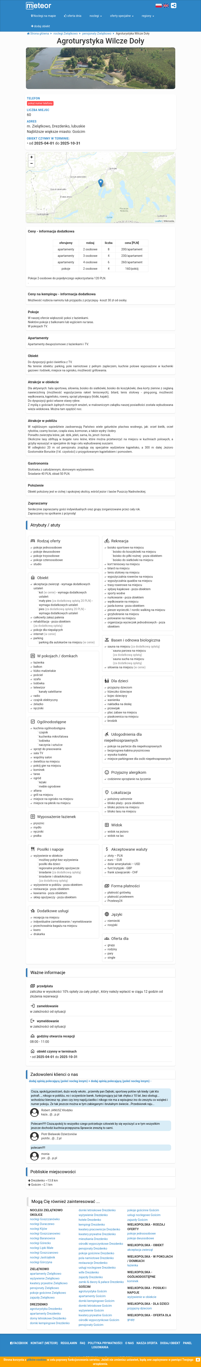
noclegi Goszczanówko (45, 1219)
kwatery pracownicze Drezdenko (99, 1229)
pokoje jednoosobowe (141, 1233)
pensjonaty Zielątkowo (44, 1288)
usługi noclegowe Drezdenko (97, 1267)
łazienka (132, 1265)
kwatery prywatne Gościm (95, 1315)
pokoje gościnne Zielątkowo (48, 1292)
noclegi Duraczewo (42, 1224)
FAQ (82, 1343)
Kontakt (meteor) (44, 1343)
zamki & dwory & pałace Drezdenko (101, 1282)
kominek (132, 1281)
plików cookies (36, 1359)
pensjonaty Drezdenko (93, 1248)
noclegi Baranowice (42, 1238)
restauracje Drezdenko (93, 1262)
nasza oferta (146, 1343)
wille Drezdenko (89, 1272)
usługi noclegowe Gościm (144, 1215)
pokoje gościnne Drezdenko (96, 1253)
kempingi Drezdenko (92, 1224)
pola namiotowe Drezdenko (96, 1258)
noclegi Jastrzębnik (42, 1257)
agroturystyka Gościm (93, 1291)
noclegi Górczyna (41, 1262)
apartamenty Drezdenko (45, 1313)
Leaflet (158, 221)
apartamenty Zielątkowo (45, 1273)
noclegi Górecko (40, 1243)
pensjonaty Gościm (91, 1324)
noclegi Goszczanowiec (45, 1233)
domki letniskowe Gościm (95, 1305)
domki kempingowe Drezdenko (50, 1323)
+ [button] (31, 157)
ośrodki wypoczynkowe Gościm (99, 1320)
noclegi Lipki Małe (41, 1248)
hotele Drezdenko (90, 1219)
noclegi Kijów (38, 1228)
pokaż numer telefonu (40, 103)
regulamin (69, 1343)
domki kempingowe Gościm (97, 1301)
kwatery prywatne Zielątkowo (49, 1283)
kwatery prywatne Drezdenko (97, 1234)
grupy (131, 1319)
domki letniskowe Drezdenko (97, 1210)
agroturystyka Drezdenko (46, 1308)
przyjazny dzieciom (139, 1308)
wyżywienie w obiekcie (141, 1297)
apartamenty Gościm (92, 1296)
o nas (129, 1343)
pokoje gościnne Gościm (143, 1210)
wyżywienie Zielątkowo (45, 1278)
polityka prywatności (105, 1343)
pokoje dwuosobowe (140, 1238)
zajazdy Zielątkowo (42, 1297)
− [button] (31, 164)
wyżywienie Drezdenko (93, 1215)
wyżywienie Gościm (91, 1310)
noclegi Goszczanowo (44, 1252)
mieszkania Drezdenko (93, 1239)
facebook (19, 1343)
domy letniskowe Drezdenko (48, 1318)
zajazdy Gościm (137, 1219)
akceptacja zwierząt (140, 1249)
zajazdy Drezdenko (91, 1277)
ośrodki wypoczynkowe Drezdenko (101, 1243)
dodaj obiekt (170, 1343)
